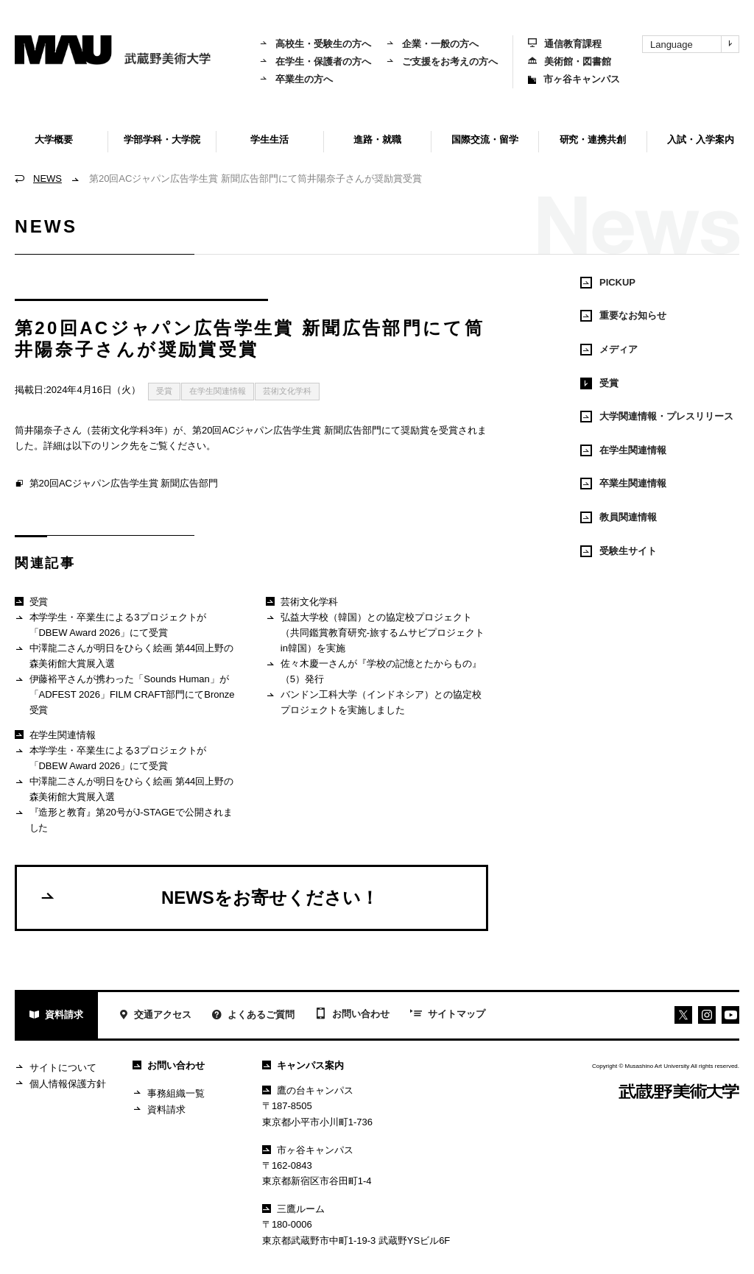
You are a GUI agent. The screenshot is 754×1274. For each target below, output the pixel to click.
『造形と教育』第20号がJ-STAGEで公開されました (124, 819)
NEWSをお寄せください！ (208, 897)
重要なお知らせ (623, 316)
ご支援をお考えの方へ (442, 61)
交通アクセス (155, 1016)
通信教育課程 (565, 43)
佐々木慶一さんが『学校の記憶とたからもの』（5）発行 (373, 670)
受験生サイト (618, 551)
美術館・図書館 (569, 61)
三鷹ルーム (293, 1209)
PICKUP (607, 283)
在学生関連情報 (217, 390)
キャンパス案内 (303, 1065)
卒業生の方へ (296, 79)
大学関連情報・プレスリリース (656, 416)
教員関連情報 (618, 517)
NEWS (47, 178)
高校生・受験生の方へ (315, 43)
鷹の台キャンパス (307, 1090)
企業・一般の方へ (432, 43)
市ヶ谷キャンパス (574, 79)
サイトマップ (447, 1014)
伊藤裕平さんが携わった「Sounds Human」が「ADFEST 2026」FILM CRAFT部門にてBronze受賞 (124, 694)
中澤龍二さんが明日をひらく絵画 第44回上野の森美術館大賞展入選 (124, 655)
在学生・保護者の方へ (315, 61)
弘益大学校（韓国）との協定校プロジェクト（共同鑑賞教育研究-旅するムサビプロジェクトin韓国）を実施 (375, 632)
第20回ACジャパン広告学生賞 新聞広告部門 (116, 484)
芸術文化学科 (287, 390)
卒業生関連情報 (623, 483)
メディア (609, 349)
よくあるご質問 (253, 1016)
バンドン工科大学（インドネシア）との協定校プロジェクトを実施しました (373, 701)
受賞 (164, 390)
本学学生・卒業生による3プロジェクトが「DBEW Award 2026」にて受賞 (110, 624)
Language (694, 44)
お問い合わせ (352, 1015)
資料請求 (56, 1016)
